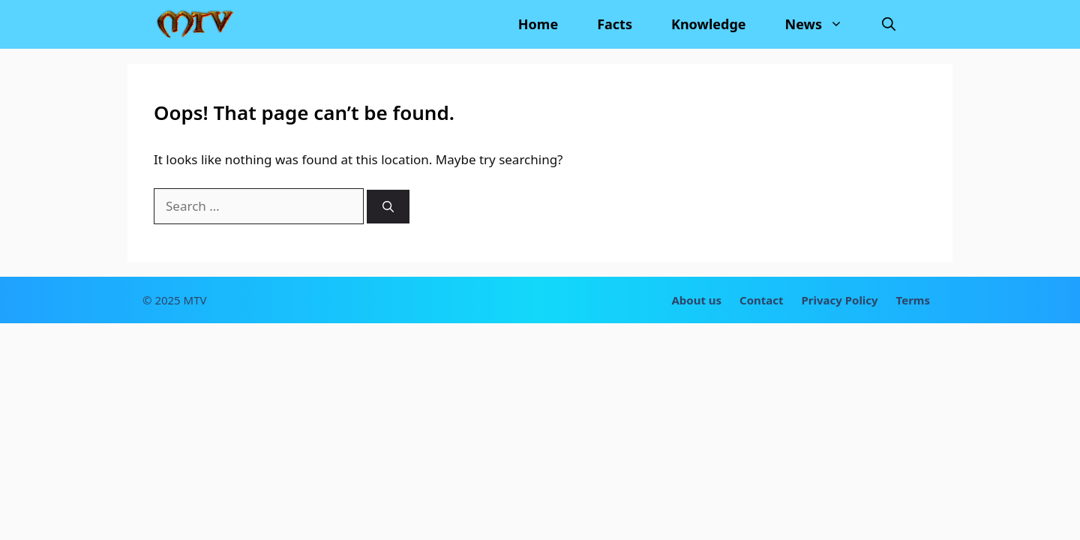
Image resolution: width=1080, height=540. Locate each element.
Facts (614, 24)
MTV (195, 300)
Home (538, 24)
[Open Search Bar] (888, 24)
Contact (762, 300)
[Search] (388, 207)
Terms (913, 300)
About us (696, 300)
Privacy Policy (839, 300)
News (823, 24)
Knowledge (708, 24)
